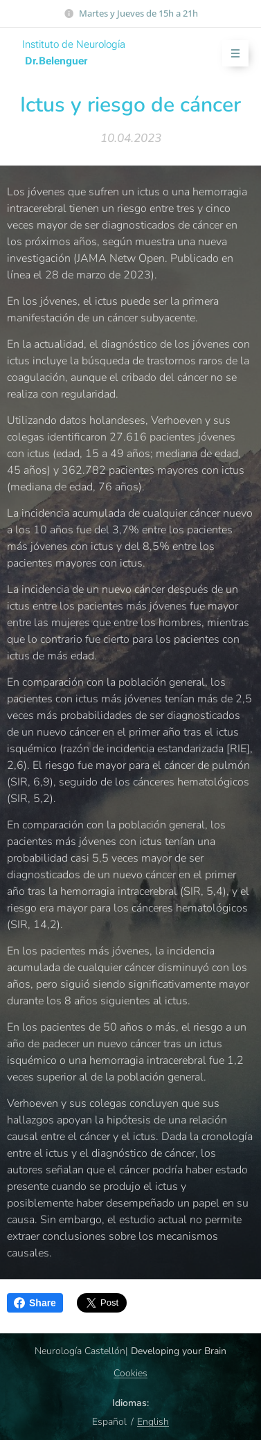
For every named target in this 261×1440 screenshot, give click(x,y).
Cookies (130, 1373)
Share (35, 1302)
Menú (231, 53)
